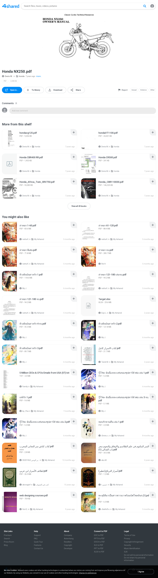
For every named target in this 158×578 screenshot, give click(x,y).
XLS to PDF (98, 545)
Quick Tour (38, 542)
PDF (5, 81)
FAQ (35, 538)
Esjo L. (102, 313)
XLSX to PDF (99, 552)
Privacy (127, 538)
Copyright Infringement (133, 542)
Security (127, 545)
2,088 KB (13, 81)
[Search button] (145, 6)
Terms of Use (129, 535)
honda (20, 76)
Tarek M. (103, 362)
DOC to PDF (98, 535)
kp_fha (23, 411)
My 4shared (37, 239)
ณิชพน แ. (103, 436)
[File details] (12, 139)
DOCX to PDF (99, 542)
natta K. (24, 239)
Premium (8, 535)
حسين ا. (102, 485)
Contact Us (38, 548)
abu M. (102, 460)
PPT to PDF (98, 548)
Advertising (68, 538)
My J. (23, 288)
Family (23, 386)
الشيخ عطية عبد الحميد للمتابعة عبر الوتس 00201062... (29, 460)
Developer (68, 548)
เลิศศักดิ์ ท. (104, 509)
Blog (6, 545)
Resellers (68, 542)
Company (68, 535)
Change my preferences (88, 573)
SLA (125, 552)
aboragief (25, 485)
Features (37, 545)
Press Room (9, 542)
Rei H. (102, 264)
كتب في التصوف (41, 485)
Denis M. (7, 76)
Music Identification (132, 548)
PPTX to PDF (99, 538)
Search (7, 538)
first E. (23, 509)
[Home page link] (10, 6)
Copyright (68, 545)
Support (37, 535)
